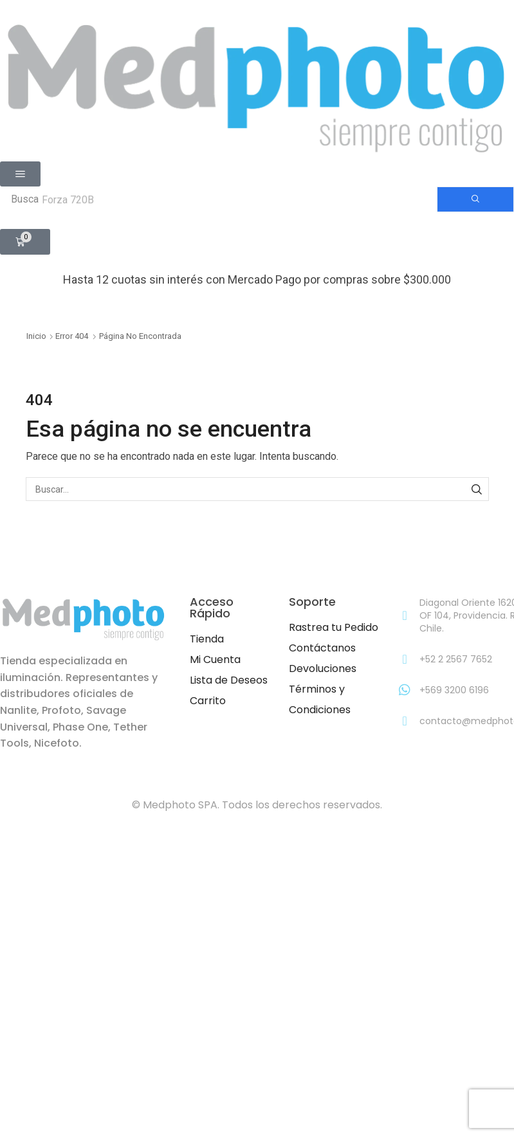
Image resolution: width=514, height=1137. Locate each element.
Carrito (208, 700)
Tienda (207, 639)
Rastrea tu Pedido (333, 627)
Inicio (36, 336)
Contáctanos (322, 648)
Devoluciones (322, 668)
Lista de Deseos (229, 680)
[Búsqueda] (475, 199)
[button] (20, 173)
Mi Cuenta (215, 659)
